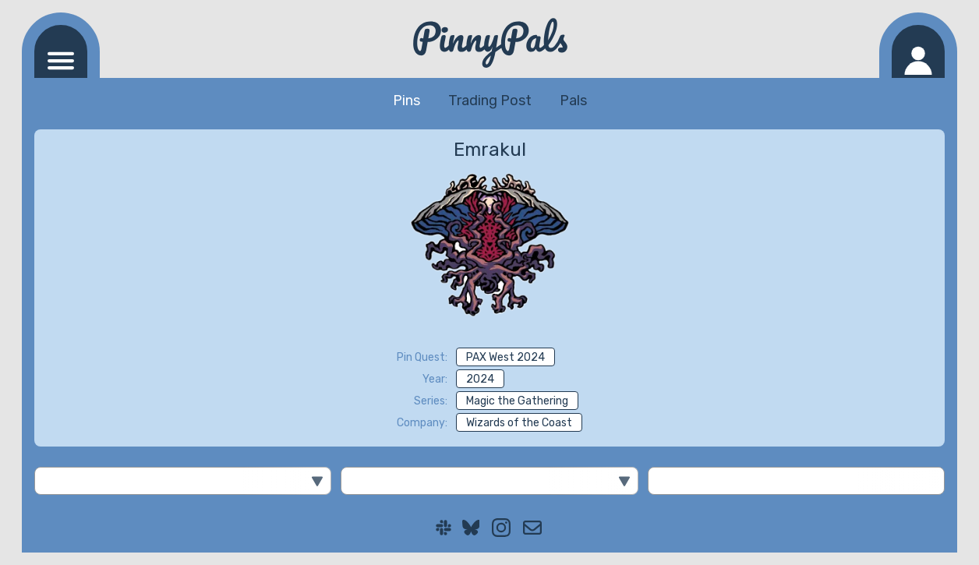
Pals (573, 100)
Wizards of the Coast (519, 422)
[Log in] (918, 51)
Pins (406, 100)
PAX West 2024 (505, 357)
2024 (480, 379)
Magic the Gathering (517, 401)
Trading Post (490, 100)
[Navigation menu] (60, 51)
